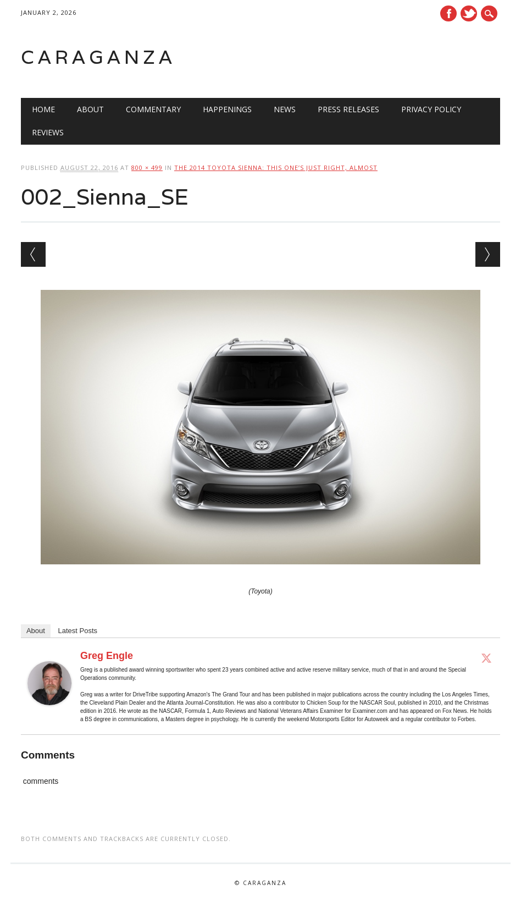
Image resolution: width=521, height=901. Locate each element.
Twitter (469, 13)
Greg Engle (106, 655)
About (90, 109)
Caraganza (98, 57)
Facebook (448, 13)
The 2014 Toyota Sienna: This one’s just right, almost (276, 167)
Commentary (153, 109)
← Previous (33, 254)
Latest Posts (78, 631)
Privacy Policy (431, 109)
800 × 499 (147, 167)
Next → (487, 254)
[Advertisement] (360, 57)
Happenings (227, 109)
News (285, 109)
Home (43, 109)
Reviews (48, 132)
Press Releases (348, 109)
